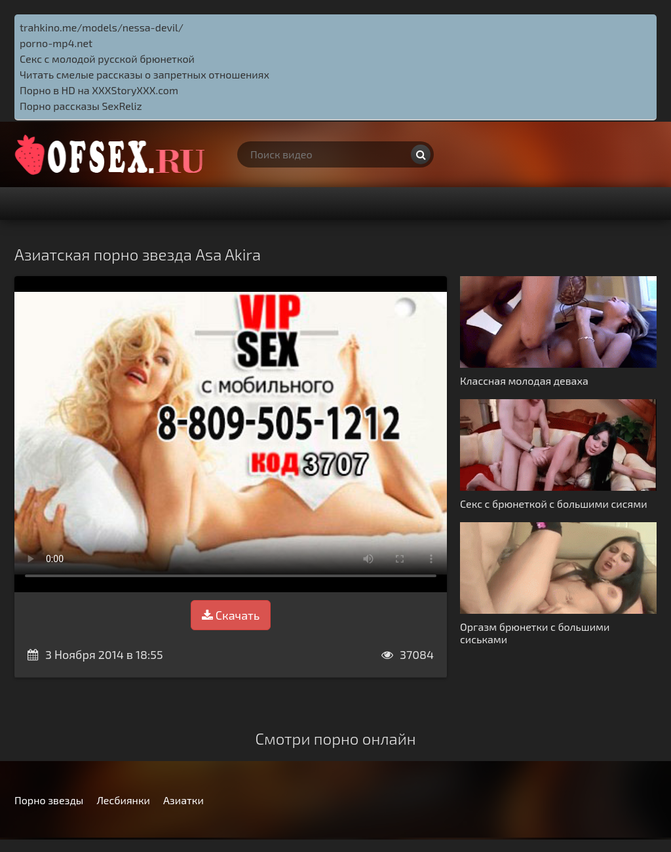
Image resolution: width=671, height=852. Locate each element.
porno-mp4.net (56, 43)
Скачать (230, 615)
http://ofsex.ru (112, 154)
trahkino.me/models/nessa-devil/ (101, 27)
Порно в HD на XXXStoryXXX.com (99, 90)
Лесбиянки (122, 800)
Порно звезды (48, 800)
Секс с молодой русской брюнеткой (107, 58)
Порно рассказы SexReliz (81, 105)
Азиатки (183, 800)
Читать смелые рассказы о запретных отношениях (144, 74)
